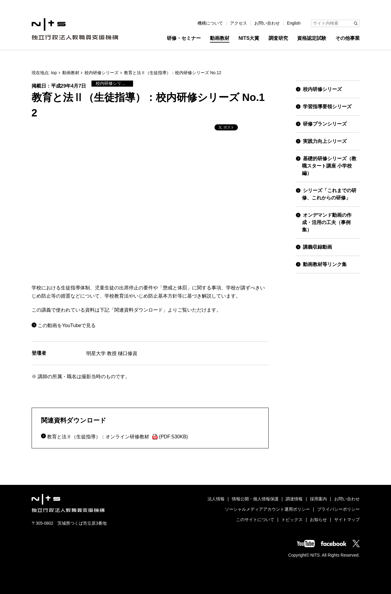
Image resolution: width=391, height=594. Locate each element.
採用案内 (318, 499)
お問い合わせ (267, 23)
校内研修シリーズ (101, 73)
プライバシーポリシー (338, 509)
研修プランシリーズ (325, 123)
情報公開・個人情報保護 (255, 499)
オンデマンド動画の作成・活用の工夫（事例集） (327, 222)
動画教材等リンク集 (325, 264)
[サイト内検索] (335, 23)
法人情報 (216, 499)
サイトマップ (347, 519)
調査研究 (278, 38)
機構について (210, 23)
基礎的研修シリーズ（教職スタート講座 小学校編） (329, 166)
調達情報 (294, 499)
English (294, 23)
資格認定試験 (311, 38)
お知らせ (318, 519)
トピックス (292, 519)
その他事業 (347, 38)
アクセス (238, 23)
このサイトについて (255, 519)
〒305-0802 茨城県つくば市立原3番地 (69, 523)
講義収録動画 (317, 247)
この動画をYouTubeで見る (67, 325)
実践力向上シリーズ (325, 141)
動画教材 (219, 38)
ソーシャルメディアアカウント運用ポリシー (267, 509)
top (54, 73)
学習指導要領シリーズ (327, 106)
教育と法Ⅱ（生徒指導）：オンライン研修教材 (117, 436)
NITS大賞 (248, 38)
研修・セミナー (184, 38)
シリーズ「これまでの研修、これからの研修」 (329, 194)
